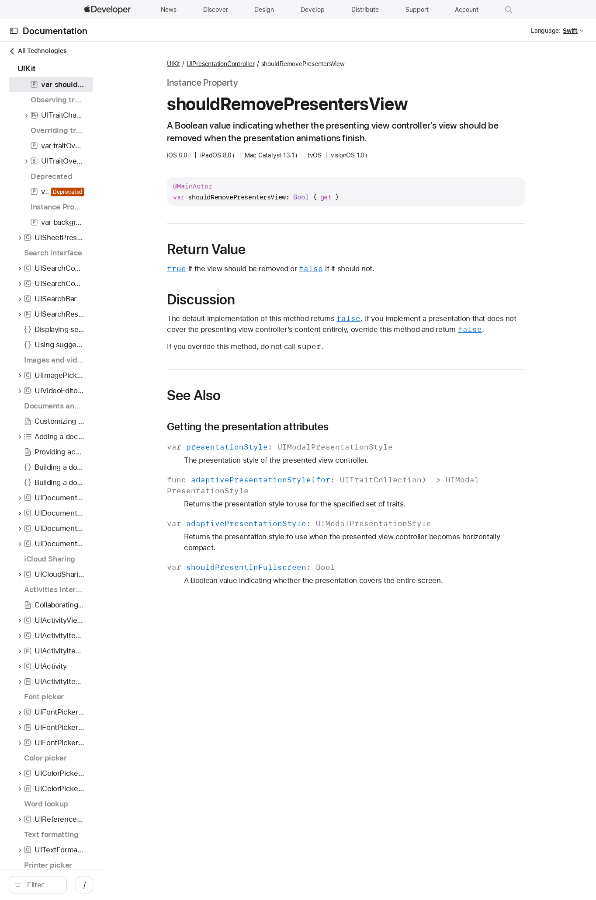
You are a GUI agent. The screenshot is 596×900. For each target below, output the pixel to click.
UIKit (220, 63)
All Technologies (37, 51)
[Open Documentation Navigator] (13, 30)
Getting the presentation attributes (295, 427)
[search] (76, 884)
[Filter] (80, 884)
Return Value (253, 249)
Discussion (248, 299)
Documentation (55, 30)
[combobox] (80, 885)
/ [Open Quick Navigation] (161, 884)
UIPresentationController (267, 63)
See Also (240, 395)
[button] (508, 9)
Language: (546, 30)
